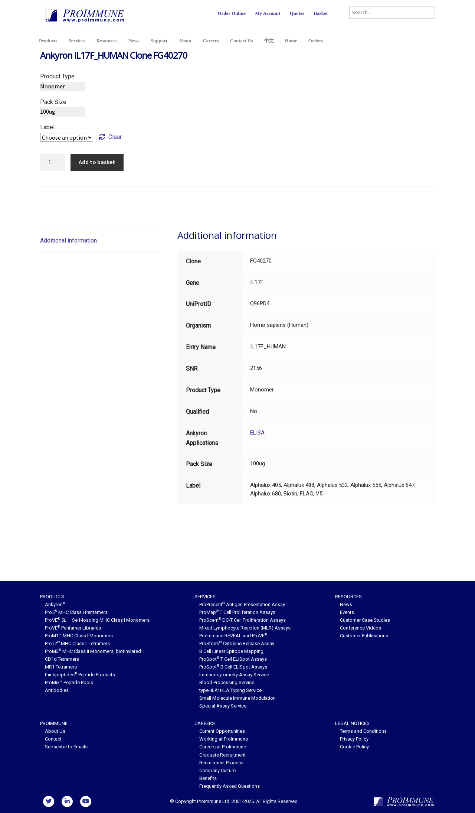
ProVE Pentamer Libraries (73, 628)
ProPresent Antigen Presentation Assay (242, 604)
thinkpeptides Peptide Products (80, 674)
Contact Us (241, 40)
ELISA (257, 432)
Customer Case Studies (365, 620)
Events (347, 612)
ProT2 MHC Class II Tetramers (77, 643)
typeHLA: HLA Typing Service (230, 690)
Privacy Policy (354, 739)
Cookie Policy (354, 746)
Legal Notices (352, 723)
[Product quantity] (52, 162)
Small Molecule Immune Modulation (237, 698)
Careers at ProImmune (222, 746)
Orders (315, 40)
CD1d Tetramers (62, 659)
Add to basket (97, 162)
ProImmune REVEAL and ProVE (233, 635)
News (134, 40)
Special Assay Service (222, 706)
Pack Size (53, 101)
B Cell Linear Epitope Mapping (231, 651)
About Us (55, 731)
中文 (269, 40)
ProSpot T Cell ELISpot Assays (233, 659)
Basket (321, 13)
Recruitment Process (221, 762)
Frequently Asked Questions (229, 786)
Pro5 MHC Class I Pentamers (76, 612)
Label (47, 127)
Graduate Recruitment (222, 755)
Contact (53, 739)
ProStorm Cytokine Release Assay (236, 643)
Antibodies (57, 690)
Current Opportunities (222, 731)
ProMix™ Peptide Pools (69, 682)
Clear (115, 136)
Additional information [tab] (68, 240)
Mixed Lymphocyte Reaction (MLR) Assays (245, 628)
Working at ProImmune (223, 739)
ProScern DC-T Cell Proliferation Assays (242, 620)
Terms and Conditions (363, 731)
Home (291, 40)
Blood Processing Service (226, 682)
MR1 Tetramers (61, 667)
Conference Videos (360, 628)
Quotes (297, 13)
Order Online (231, 13)
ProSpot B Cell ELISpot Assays (233, 667)
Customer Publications (364, 635)
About (184, 40)
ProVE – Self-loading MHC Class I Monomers (97, 620)
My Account (267, 13)
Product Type (57, 76)
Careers (211, 40)
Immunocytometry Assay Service (234, 674)
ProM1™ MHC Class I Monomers (79, 635)
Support (159, 40)
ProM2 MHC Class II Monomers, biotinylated (93, 651)
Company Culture (217, 770)
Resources (106, 40)
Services (77, 40)
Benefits (208, 778)
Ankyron (55, 604)
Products (48, 40)
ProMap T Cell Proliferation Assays (237, 612)
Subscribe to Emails (66, 746)
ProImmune (54, 723)
